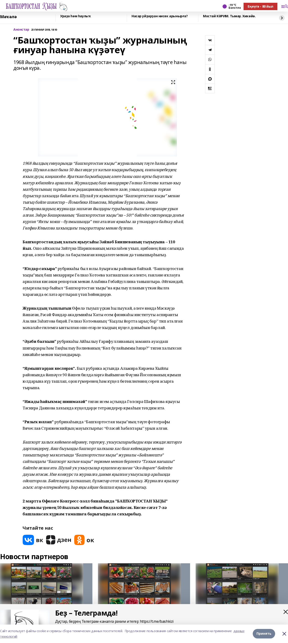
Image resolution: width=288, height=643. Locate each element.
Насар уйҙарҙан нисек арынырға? (160, 16)
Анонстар (21, 30)
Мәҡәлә (8, 16)
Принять (263, 633)
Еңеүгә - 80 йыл (260, 6)
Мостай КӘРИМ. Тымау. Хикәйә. (229, 16)
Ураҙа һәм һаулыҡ (75, 16)
